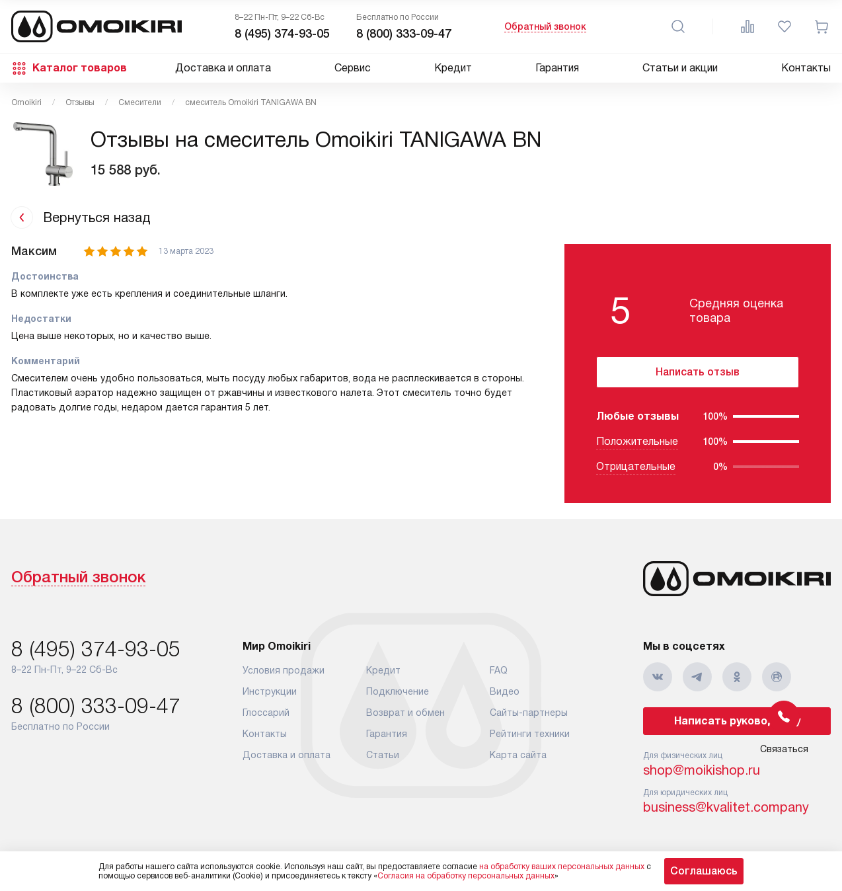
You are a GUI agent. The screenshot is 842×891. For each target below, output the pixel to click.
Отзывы (80, 102)
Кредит (453, 67)
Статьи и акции (680, 67)
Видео (504, 691)
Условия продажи (284, 670)
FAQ (499, 670)
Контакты (806, 67)
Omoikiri (26, 102)
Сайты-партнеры (529, 712)
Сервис (352, 67)
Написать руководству (737, 720)
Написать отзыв (698, 371)
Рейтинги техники (530, 733)
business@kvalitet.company (726, 807)
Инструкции (270, 691)
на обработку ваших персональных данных (561, 866)
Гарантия (557, 67)
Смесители (139, 102)
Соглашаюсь (704, 870)
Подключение (397, 691)
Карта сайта (518, 755)
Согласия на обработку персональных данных (466, 875)
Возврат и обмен (405, 712)
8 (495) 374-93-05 (282, 33)
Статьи (382, 755)
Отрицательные (635, 466)
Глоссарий (266, 712)
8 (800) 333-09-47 (403, 33)
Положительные (637, 441)
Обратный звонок (545, 26)
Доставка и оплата (223, 67)
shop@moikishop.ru (701, 770)
